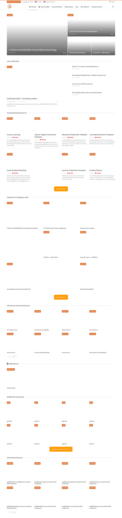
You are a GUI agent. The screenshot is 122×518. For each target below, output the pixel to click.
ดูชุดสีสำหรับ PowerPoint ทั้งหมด (61, 449)
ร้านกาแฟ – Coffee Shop (101, 53)
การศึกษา (65, 118)
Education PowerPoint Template (74, 134)
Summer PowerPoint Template (74, 170)
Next (14, 356)
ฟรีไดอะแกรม (69, 7)
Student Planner (96, 170)
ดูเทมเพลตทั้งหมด (61, 189)
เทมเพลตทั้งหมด (57, 7)
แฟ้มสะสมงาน (11, 369)
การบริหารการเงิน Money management (83, 31)
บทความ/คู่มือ (44, 7)
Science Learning (13, 134)
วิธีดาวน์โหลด (85, 7)
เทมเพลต (10, 15)
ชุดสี (76, 7)
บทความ (10, 67)
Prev (9, 356)
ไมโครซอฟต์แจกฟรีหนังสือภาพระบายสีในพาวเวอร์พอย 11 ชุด (89, 75)
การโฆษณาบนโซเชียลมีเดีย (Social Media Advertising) (32, 49)
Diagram (10, 463)
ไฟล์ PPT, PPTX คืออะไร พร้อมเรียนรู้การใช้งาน (85, 67)
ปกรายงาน (10, 311)
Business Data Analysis (77, 53)
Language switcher (27, 2)
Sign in (112, 2)
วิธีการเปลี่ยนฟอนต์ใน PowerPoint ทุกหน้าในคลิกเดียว (87, 93)
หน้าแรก (32, 7)
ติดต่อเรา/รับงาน (97, 7)
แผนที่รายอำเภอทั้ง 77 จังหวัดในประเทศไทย (22, 98)
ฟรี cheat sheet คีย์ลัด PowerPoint (82, 84)
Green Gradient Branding (16, 170)
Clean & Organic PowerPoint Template (45, 135)
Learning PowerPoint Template (102, 134)
